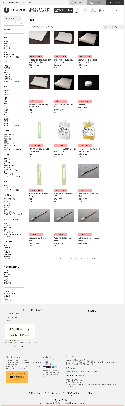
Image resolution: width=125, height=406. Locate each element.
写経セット (8, 66)
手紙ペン (7, 230)
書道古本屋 (7, 283)
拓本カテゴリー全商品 (11, 190)
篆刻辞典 (7, 119)
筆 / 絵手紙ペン (9, 163)
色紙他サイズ (8, 252)
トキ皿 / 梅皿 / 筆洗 (11, 170)
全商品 (32, 20)
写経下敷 (7, 77)
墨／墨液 (7, 168)
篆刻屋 (6, 277)
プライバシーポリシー (53, 393)
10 (81, 258)
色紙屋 (6, 273)
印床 (5, 101)
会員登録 (7, 296)
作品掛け (7, 203)
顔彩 (5, 161)
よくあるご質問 (114, 2)
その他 (6, 123)
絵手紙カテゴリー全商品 (12, 176)
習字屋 (6, 270)
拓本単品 (7, 188)
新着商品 (7, 29)
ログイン (7, 298)
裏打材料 (7, 208)
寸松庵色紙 (8, 248)
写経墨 (6, 72)
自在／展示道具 (9, 212)
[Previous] (60, 258)
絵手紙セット (8, 159)
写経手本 (7, 75)
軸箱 (5, 210)
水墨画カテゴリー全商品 (12, 150)
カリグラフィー (9, 232)
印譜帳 (6, 108)
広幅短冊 (7, 256)
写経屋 (6, 279)
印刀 (5, 97)
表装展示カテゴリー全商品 (13, 214)
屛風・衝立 (8, 254)
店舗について (34, 393)
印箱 (5, 92)
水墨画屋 (7, 275)
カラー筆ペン (8, 228)
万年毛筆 (7, 225)
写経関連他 (8, 79)
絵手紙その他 (8, 174)
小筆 (5, 112)
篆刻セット (8, 95)
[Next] (93, 258)
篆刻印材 (7, 90)
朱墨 (5, 103)
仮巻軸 (6, 201)
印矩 (5, 116)
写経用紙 (7, 68)
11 (87, 258)
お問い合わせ (95, 2)
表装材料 (7, 205)
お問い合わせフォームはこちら (75, 375)
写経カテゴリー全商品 (11, 81)
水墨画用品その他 (10, 145)
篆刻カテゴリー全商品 (11, 125)
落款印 (6, 148)
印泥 (5, 99)
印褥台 (6, 110)
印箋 (5, 106)
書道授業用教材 (9, 55)
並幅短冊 (7, 259)
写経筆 (6, 70)
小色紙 (6, 250)
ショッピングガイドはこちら (14, 346)
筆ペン (6, 223)
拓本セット (8, 185)
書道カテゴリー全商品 (11, 57)
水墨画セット (8, 141)
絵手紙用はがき (9, 165)
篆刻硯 (6, 114)
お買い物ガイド (77, 2)
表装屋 (6, 281)
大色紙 (6, 245)
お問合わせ (8, 300)
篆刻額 (6, 121)
